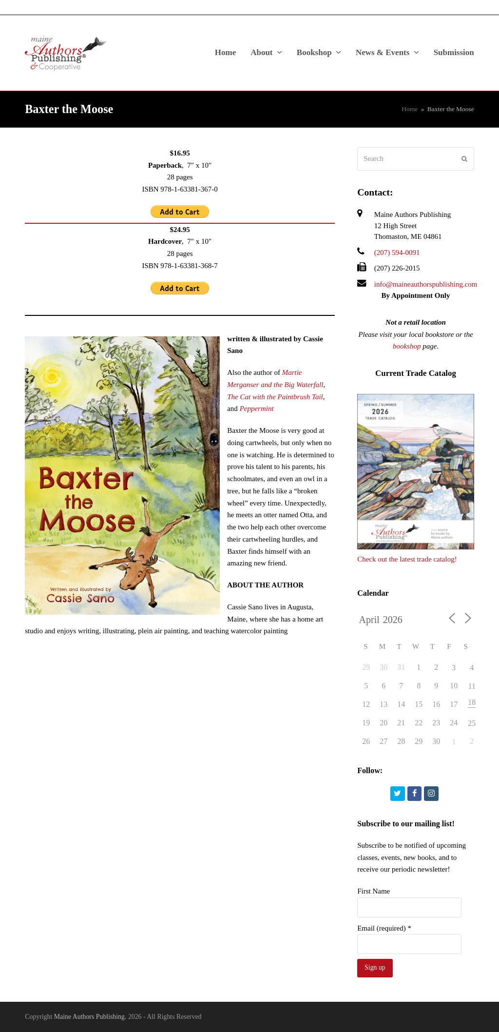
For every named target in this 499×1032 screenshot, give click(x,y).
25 (472, 723)
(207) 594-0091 (397, 252)
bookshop (407, 346)
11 (471, 686)
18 (472, 702)
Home (410, 109)
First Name (373, 891)
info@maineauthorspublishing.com (426, 284)
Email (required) (384, 928)
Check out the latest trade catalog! (407, 559)
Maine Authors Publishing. (90, 1016)
